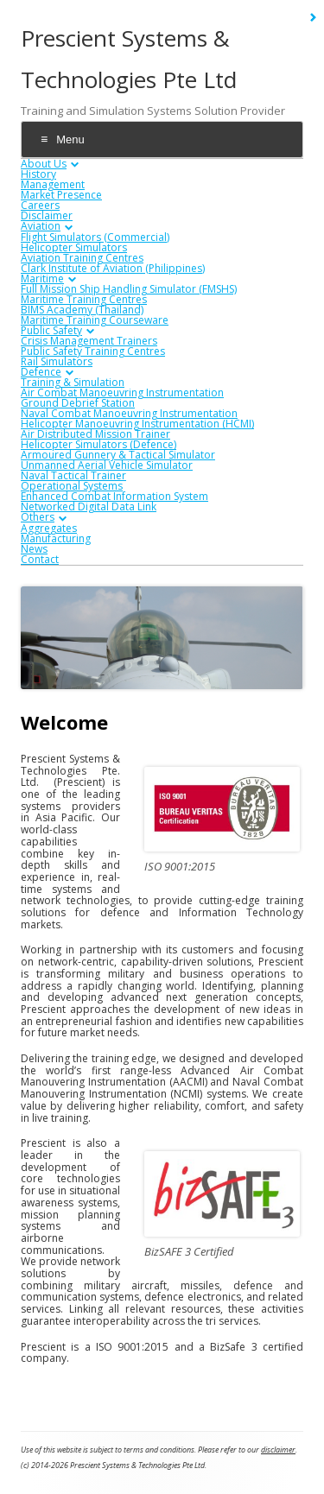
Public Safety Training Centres (93, 351)
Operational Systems (72, 485)
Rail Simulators (56, 361)
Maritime (42, 278)
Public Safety (51, 330)
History (38, 174)
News (34, 548)
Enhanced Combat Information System (114, 496)
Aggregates (49, 528)
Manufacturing (56, 538)
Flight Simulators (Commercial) (95, 237)
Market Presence (61, 194)
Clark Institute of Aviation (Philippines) (113, 268)
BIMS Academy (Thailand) (82, 309)
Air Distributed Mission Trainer (95, 434)
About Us (44, 163)
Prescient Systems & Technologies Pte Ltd (129, 58)
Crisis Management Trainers (89, 340)
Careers (40, 205)
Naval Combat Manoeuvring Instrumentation (129, 413)
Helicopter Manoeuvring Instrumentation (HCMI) (137, 423)
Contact (40, 559)
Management (53, 184)
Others (37, 517)
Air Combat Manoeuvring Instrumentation (122, 392)
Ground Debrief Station (78, 403)
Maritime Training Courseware (94, 320)
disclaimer (278, 1449)
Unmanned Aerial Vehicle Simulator (107, 465)
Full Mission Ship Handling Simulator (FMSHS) (129, 289)
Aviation (40, 225)
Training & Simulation (72, 382)
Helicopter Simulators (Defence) (98, 444)
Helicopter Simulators (74, 247)
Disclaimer (47, 215)
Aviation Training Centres (82, 257)
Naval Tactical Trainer (73, 475)
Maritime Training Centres (84, 299)
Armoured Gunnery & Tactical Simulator (118, 454)
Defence (41, 371)
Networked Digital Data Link (88, 506)
